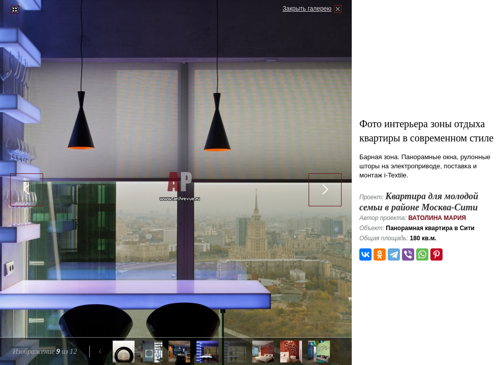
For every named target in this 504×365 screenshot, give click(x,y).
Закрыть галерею (307, 8)
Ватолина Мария (437, 218)
